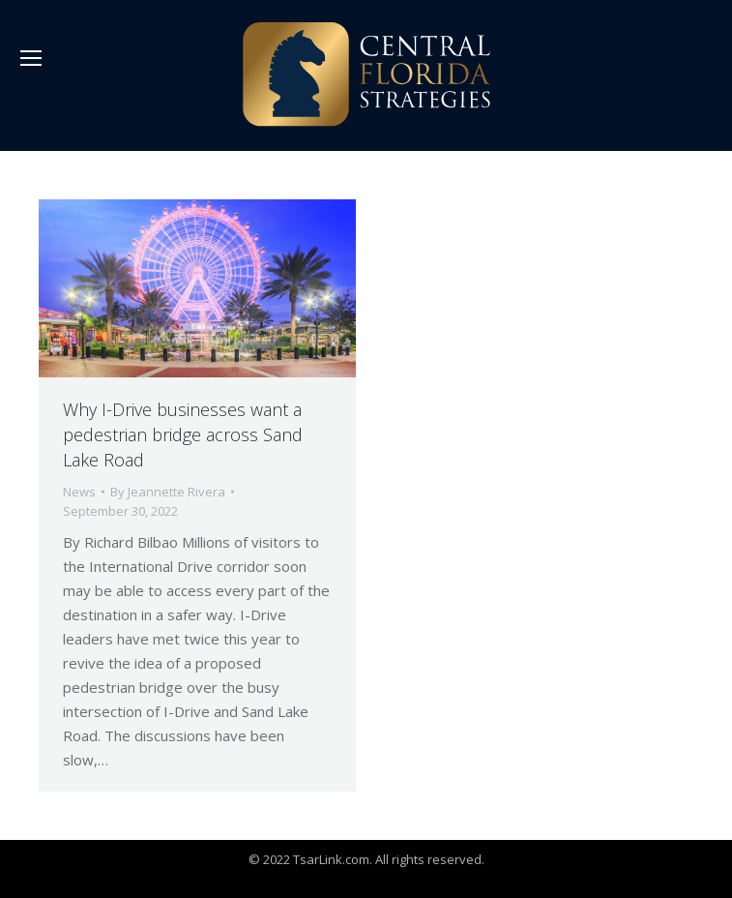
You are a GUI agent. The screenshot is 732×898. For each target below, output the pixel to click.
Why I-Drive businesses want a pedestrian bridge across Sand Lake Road (183, 434)
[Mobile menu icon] (31, 58)
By (167, 491)
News (79, 491)
